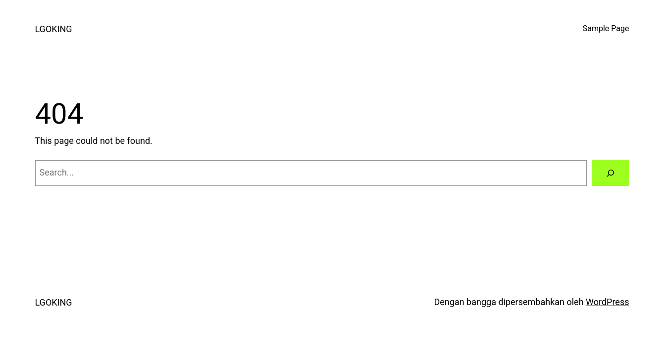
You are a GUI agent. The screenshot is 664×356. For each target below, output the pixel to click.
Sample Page (606, 28)
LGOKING (53, 29)
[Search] (610, 173)
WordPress (607, 302)
